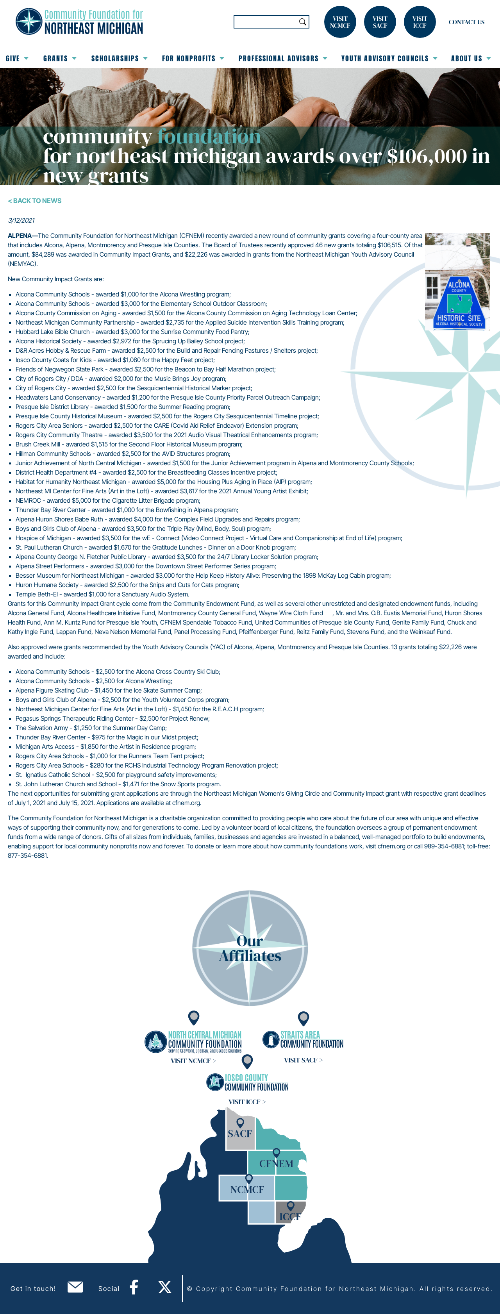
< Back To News (35, 201)
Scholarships (119, 58)
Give (17, 58)
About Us (471, 58)
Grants (60, 58)
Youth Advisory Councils (389, 58)
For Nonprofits (193, 58)
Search (302, 22)
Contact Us (466, 21)
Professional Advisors (283, 58)
